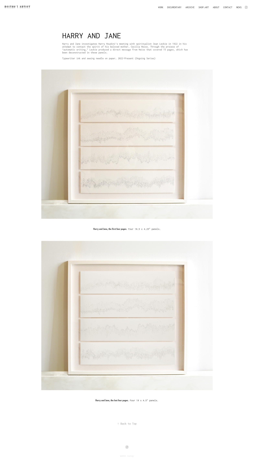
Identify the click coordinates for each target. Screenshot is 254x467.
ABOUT (216, 7)
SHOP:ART (203, 7)
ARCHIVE (190, 7)
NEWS (239, 7)
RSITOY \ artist (17, 7)
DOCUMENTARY (174, 7)
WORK (160, 7)
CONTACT (227, 7)
